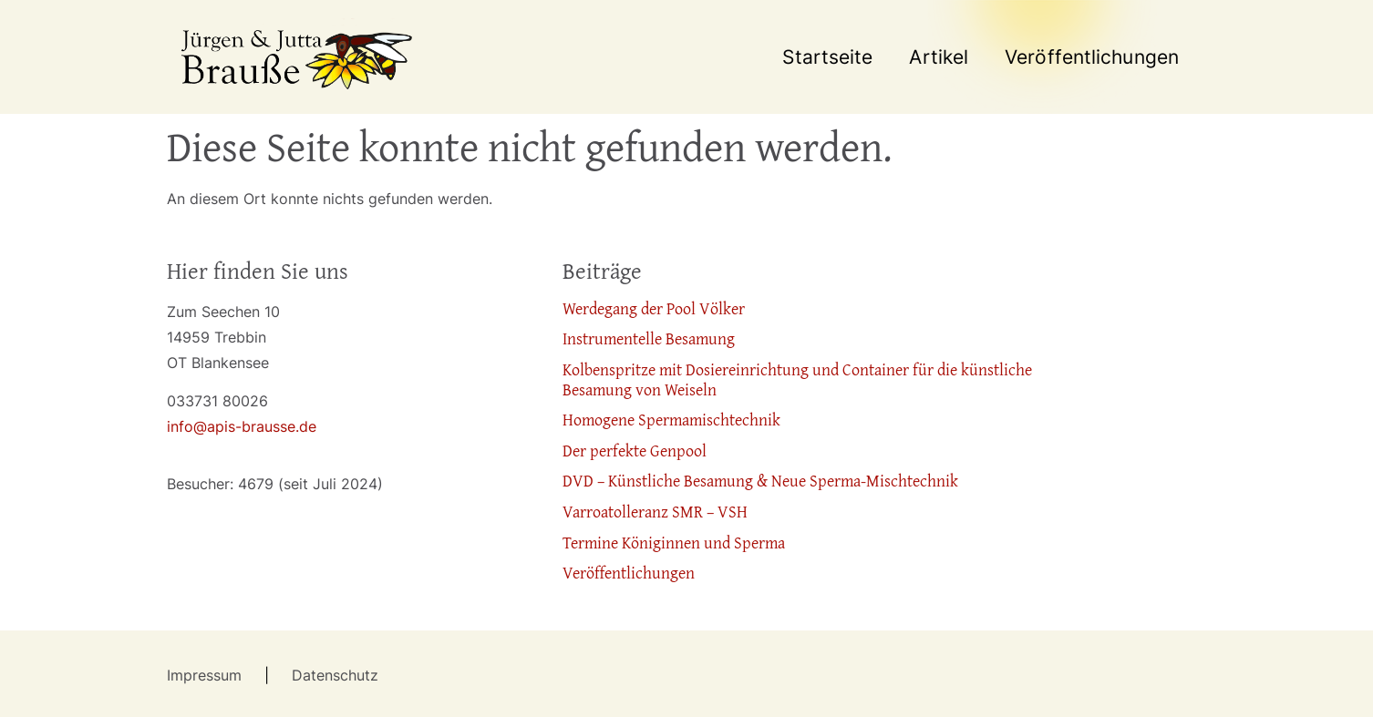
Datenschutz (335, 675)
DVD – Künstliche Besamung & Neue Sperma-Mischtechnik (760, 480)
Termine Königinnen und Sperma (674, 542)
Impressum (209, 675)
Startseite (827, 57)
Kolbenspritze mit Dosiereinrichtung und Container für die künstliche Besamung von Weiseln (797, 379)
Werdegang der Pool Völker (654, 308)
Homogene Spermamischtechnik (671, 419)
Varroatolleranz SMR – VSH (655, 511)
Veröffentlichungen (1092, 57)
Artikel (938, 57)
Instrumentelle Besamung (649, 338)
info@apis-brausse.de (241, 426)
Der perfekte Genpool (635, 450)
